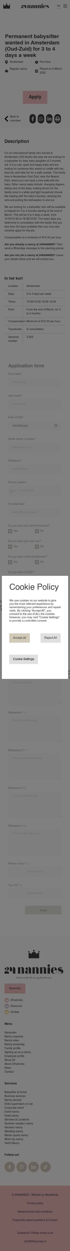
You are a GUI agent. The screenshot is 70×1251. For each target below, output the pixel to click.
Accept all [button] (19, 638)
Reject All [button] (50, 638)
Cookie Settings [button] (23, 659)
